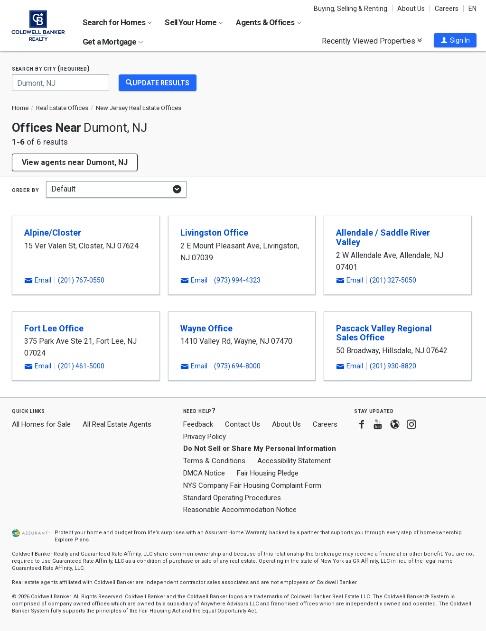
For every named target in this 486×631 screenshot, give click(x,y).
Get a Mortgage (113, 41)
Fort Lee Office (54, 328)
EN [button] (472, 8)
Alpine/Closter (52, 233)
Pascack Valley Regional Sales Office (384, 333)
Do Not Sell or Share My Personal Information (259, 448)
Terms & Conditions (214, 461)
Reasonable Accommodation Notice (240, 509)
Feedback (198, 424)
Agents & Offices (268, 22)
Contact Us (242, 424)
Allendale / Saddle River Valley (383, 237)
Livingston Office (214, 233)
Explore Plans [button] (72, 540)
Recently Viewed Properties (372, 41)
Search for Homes (117, 22)
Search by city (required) (51, 68)
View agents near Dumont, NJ (75, 162)
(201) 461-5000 (81, 366)
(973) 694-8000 (237, 366)
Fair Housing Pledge (268, 473)
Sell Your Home (194, 22)
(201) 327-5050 (393, 280)
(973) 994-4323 (237, 280)
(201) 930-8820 (393, 366)
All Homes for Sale (41, 424)
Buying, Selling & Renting (350, 8)
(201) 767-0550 (81, 280)
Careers (446, 8)
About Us (411, 8)
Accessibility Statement (294, 461)
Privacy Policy (204, 436)
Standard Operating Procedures (232, 498)
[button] (455, 40)
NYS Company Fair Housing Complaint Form (252, 485)
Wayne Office (206, 328)
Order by (25, 189)
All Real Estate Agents (117, 424)
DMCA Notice (204, 473)
